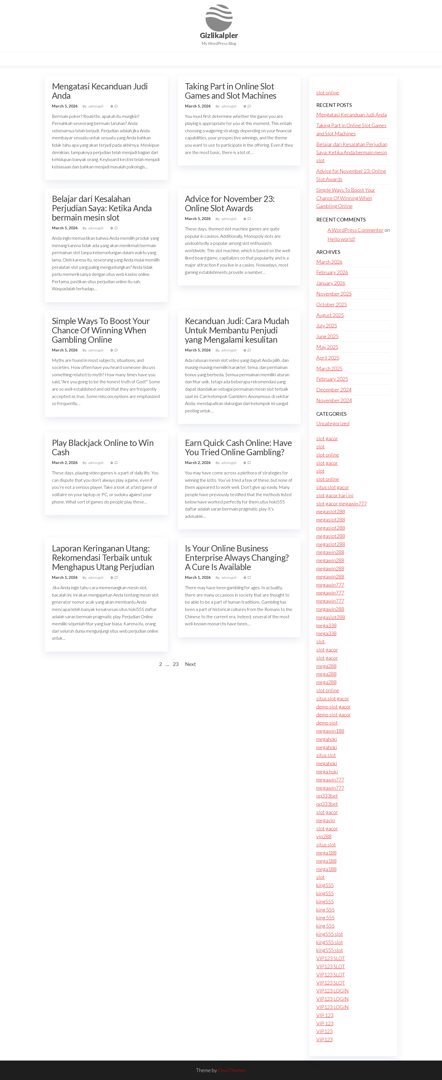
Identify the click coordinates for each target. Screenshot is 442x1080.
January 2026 (330, 283)
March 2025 (329, 368)
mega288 (326, 666)
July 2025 (326, 325)
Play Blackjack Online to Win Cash (103, 447)
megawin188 (330, 731)
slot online (327, 92)
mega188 (326, 853)
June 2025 (327, 336)
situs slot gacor (332, 487)
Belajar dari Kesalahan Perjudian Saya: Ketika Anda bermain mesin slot (102, 207)
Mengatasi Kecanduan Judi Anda (100, 90)
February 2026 (332, 272)
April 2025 (327, 358)
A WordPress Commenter (356, 230)
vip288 (324, 836)
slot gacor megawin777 (341, 503)
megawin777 (330, 585)
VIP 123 (324, 1015)
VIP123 (324, 1031)
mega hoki (327, 771)
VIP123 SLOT (330, 958)
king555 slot (329, 934)
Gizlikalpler (219, 35)
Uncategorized (332, 423)
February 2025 (332, 379)
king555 (325, 885)
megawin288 (330, 552)
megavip (325, 820)
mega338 (326, 625)
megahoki (326, 739)
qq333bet (327, 796)
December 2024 (334, 389)
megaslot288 (330, 511)
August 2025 (330, 315)
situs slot (326, 755)
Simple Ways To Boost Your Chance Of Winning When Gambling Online (101, 330)
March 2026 (329, 262)
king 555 (325, 910)
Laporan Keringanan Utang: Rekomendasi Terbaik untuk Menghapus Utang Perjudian (103, 557)
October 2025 (331, 304)
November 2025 (334, 294)
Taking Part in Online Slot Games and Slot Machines (231, 90)
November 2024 (334, 400)
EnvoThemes (232, 1070)
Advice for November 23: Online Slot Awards (230, 203)
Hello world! (341, 239)
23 (175, 664)
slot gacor (327, 438)
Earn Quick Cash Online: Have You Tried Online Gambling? (238, 447)
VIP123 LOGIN (332, 990)
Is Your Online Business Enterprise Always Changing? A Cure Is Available (237, 557)
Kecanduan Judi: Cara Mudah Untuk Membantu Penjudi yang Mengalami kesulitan (237, 330)
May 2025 (327, 347)
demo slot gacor (333, 706)
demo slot (327, 723)
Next (190, 664)
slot (320, 446)
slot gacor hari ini (334, 495)
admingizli (96, 106)
